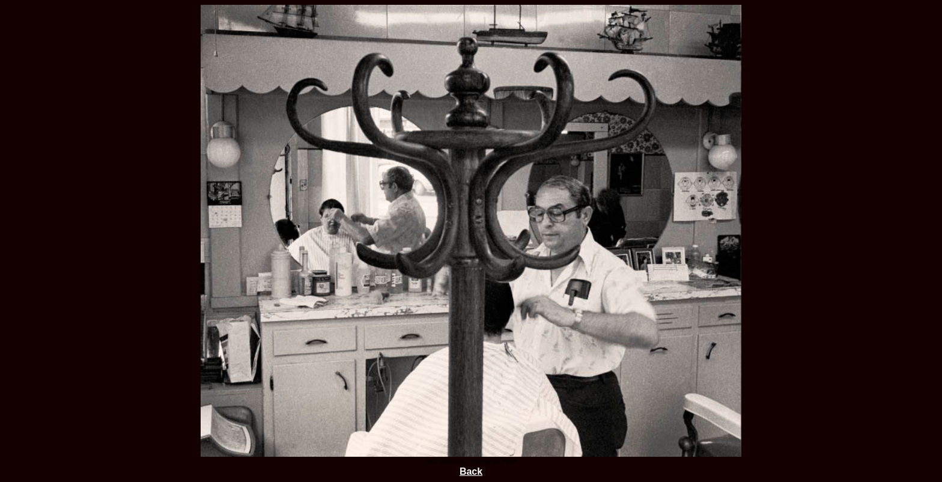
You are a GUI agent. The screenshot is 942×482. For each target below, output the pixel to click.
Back (471, 471)
